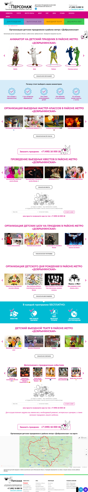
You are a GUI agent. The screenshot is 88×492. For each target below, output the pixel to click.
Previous (4, 56)
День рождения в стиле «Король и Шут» (74, 287)
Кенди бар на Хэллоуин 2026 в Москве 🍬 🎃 (37, 380)
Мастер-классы (29, 13)
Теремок (54, 348)
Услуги (19, 13)
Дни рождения (27, 486)
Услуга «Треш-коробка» (13, 245)
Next (83, 56)
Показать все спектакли (44, 356)
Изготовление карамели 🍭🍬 (34, 128)
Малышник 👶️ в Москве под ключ (13, 349)
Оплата (8, 16)
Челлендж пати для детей (34, 245)
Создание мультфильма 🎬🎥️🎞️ (54, 129)
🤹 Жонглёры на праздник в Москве (54, 246)
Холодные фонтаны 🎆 (50, 379)
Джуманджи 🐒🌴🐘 (54, 179)
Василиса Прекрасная (34, 348)
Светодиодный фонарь (74, 128)
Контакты (71, 13)
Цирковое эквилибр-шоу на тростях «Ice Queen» (74, 246)
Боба (34, 69)
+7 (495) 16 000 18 (76, 7)
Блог (47, 13)
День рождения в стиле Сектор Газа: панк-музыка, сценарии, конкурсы (54, 288)
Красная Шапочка (74, 348)
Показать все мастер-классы (44, 136)
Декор (40, 13)
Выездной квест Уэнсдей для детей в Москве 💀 (34, 180)
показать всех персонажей (44, 76)
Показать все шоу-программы (44, 253)
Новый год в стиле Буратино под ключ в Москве (14, 287)
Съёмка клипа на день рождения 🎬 (63, 379)
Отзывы (62, 13)
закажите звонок (77, 9)
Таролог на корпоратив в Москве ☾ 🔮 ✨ (12, 380)
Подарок (25, 483)
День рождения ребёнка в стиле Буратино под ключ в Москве (33, 288)
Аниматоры (9, 13)
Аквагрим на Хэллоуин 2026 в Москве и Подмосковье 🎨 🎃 (25, 380)
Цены (54, 13)
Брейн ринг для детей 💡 (76, 379)
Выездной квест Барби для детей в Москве (13, 180)
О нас (49, 484)
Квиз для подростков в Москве (74, 179)
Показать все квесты (44, 187)
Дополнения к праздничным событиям (44, 365)
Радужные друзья (73, 69)
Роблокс (53, 69)
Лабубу (15, 69)
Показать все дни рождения (44, 296)
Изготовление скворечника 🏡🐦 (14, 129)
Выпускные (26, 484)
